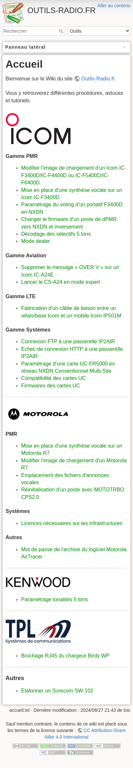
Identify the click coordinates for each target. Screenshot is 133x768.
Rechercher (62, 31)
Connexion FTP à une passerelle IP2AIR (68, 341)
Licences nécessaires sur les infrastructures (71, 523)
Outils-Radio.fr (97, 78)
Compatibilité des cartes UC (53, 378)
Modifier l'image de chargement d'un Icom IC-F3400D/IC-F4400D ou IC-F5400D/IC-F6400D (73, 175)
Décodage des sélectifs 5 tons (56, 234)
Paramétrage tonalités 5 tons (54, 599)
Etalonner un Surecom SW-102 (57, 690)
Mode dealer (35, 241)
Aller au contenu (113, 5)
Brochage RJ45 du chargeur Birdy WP (65, 655)
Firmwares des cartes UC (50, 385)
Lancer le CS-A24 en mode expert (60, 282)
